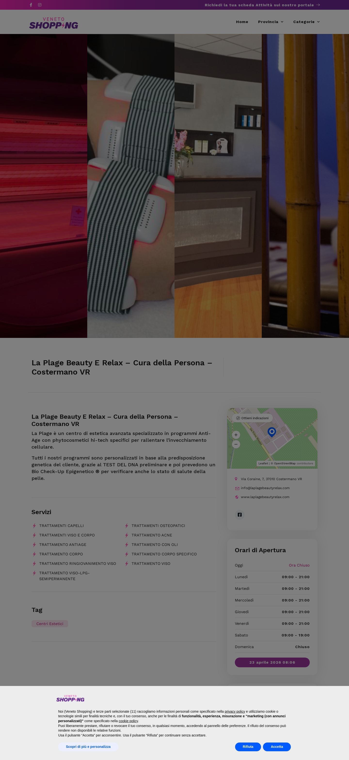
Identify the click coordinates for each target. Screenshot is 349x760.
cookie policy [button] (128, 721)
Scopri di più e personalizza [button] (88, 747)
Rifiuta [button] (248, 747)
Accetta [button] (277, 747)
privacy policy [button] (235, 711)
